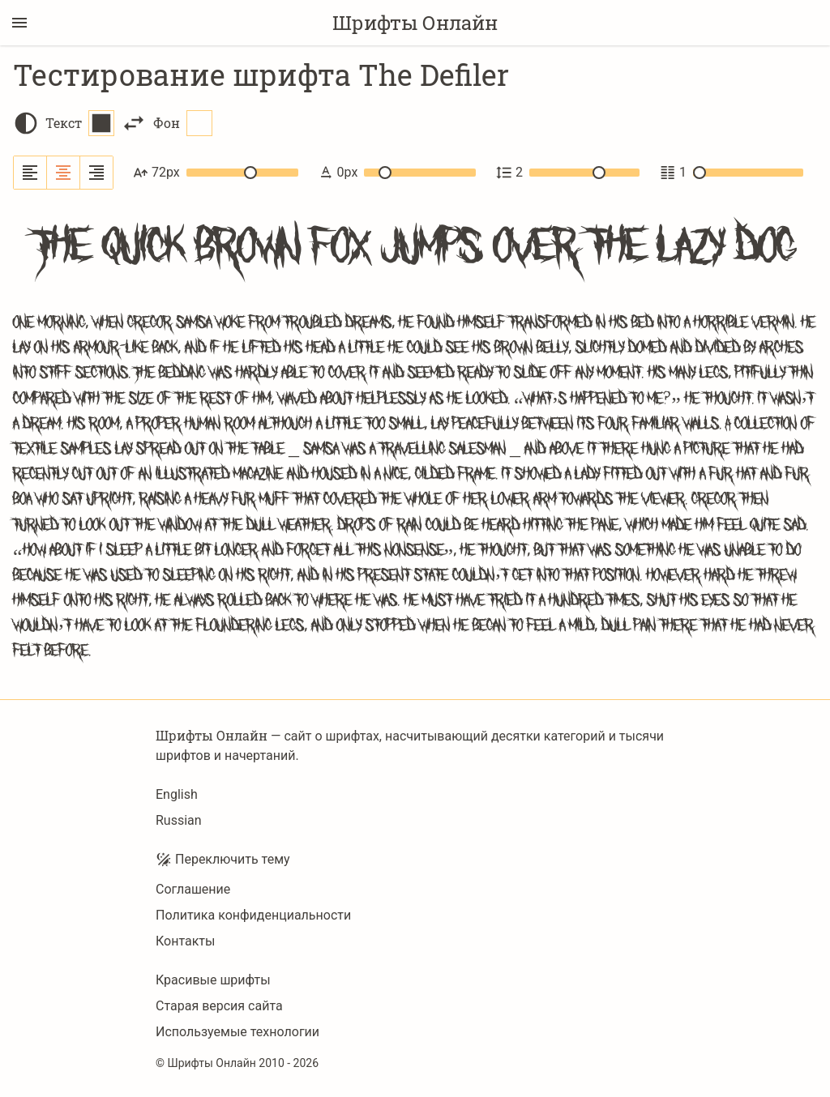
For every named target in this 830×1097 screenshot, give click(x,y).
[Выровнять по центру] (63, 172)
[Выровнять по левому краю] (30, 172)
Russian (179, 820)
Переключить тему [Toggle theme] (223, 860)
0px (397, 172)
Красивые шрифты (213, 980)
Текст (79, 123)
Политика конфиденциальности (253, 915)
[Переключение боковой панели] (19, 22)
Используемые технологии (237, 1031)
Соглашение (193, 889)
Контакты (185, 941)
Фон (182, 123)
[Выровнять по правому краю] (96, 172)
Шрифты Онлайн (415, 23)
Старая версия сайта (219, 1006)
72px (215, 172)
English (177, 794)
